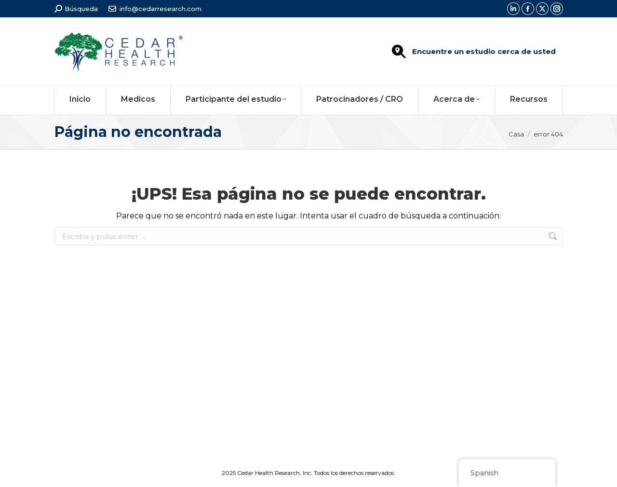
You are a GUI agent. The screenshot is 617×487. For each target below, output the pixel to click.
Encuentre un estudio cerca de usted (484, 51)
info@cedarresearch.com (160, 9)
